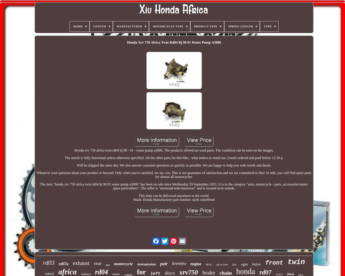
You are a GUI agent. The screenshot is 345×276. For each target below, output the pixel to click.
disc (234, 264)
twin (296, 262)
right (244, 264)
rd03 (49, 262)
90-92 (209, 264)
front (274, 263)
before (256, 264)
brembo (179, 263)
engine (195, 264)
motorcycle (123, 263)
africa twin (222, 264)
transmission (146, 264)
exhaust (81, 263)
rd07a (63, 264)
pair (163, 263)
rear (97, 263)
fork (108, 265)
